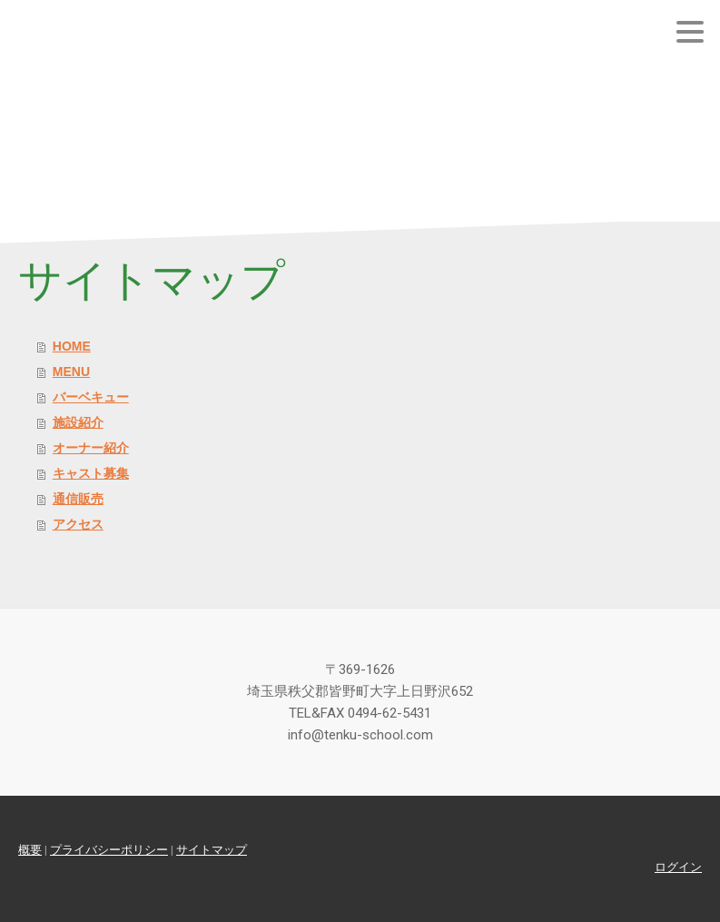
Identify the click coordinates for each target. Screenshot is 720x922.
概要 (30, 850)
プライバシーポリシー (109, 850)
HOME (72, 346)
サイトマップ (211, 850)
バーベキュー (91, 397)
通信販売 (78, 498)
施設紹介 (78, 422)
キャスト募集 (91, 473)
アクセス (78, 524)
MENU (71, 371)
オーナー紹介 (91, 448)
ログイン (678, 867)
